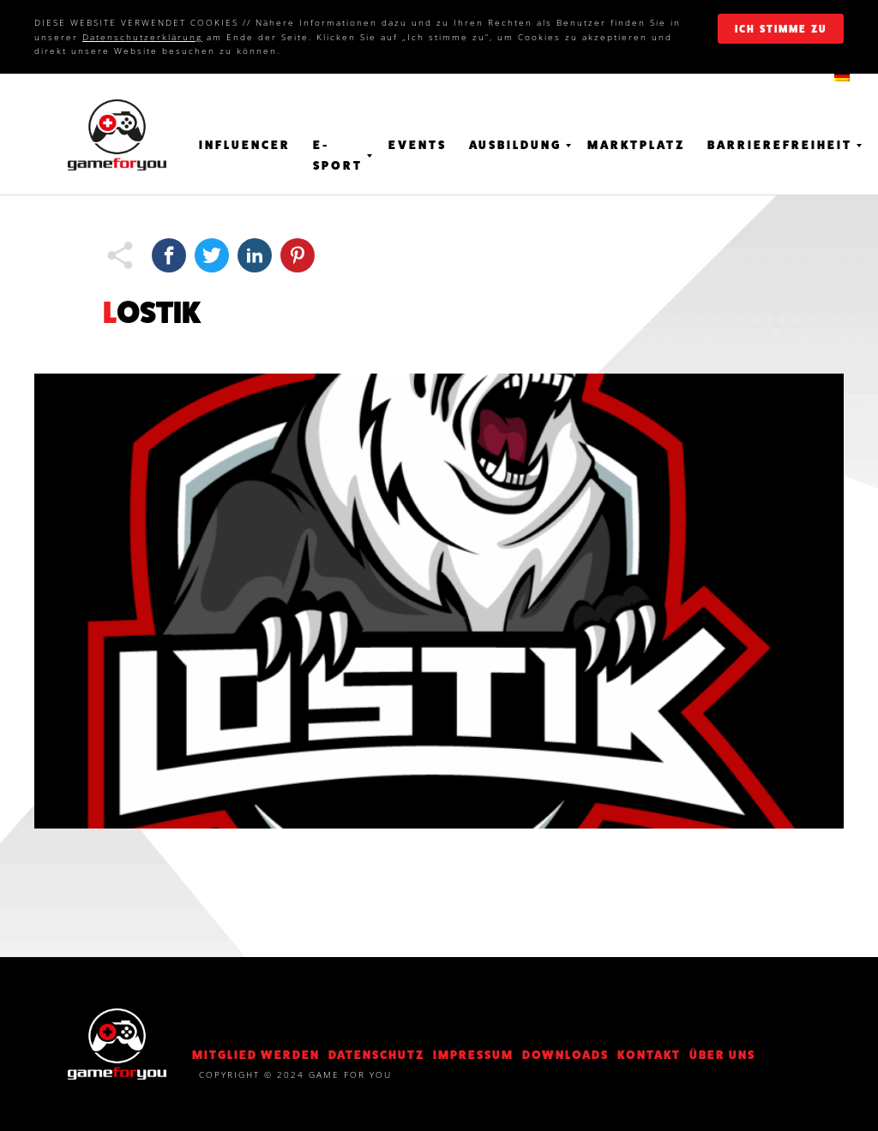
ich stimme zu (781, 29)
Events (417, 145)
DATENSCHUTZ (376, 1055)
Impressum (473, 1055)
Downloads (565, 1055)
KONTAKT (649, 1055)
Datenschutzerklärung (142, 37)
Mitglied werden (256, 1055)
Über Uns (722, 1055)
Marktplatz (636, 145)
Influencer (245, 145)
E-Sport (338, 155)
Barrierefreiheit (779, 145)
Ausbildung (515, 145)
